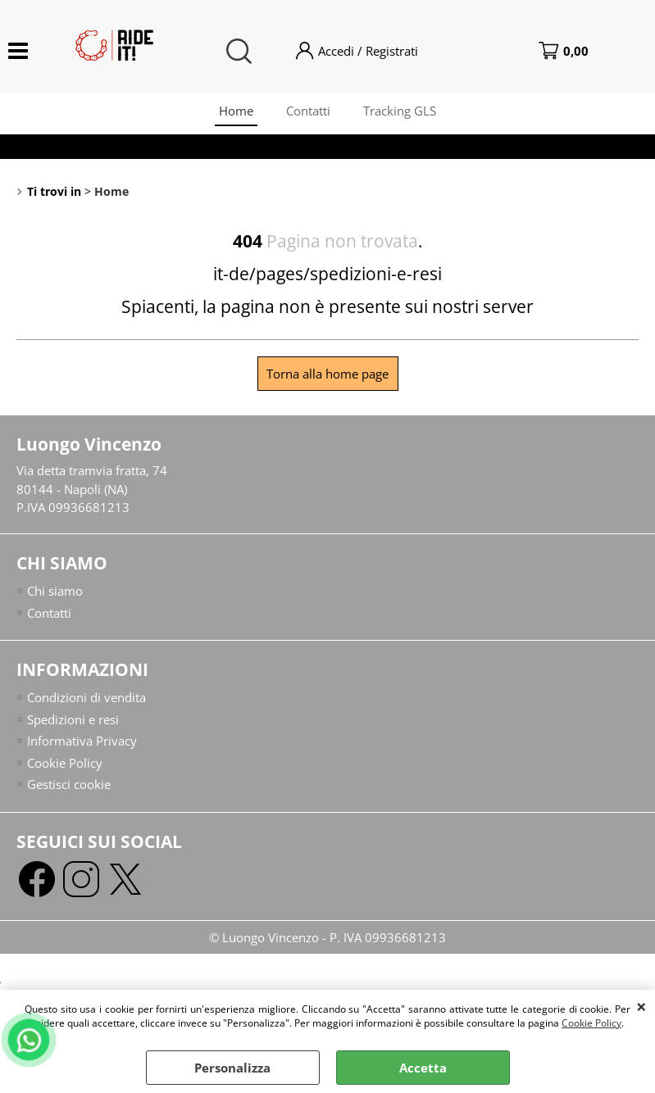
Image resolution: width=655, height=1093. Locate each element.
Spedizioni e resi (73, 719)
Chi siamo (55, 591)
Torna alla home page (327, 373)
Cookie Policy (591, 1023)
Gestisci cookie (69, 784)
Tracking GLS (399, 110)
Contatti (308, 110)
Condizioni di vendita (86, 697)
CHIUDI (641, 1006)
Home (236, 110)
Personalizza (232, 1067)
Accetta (423, 1067)
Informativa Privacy (82, 740)
